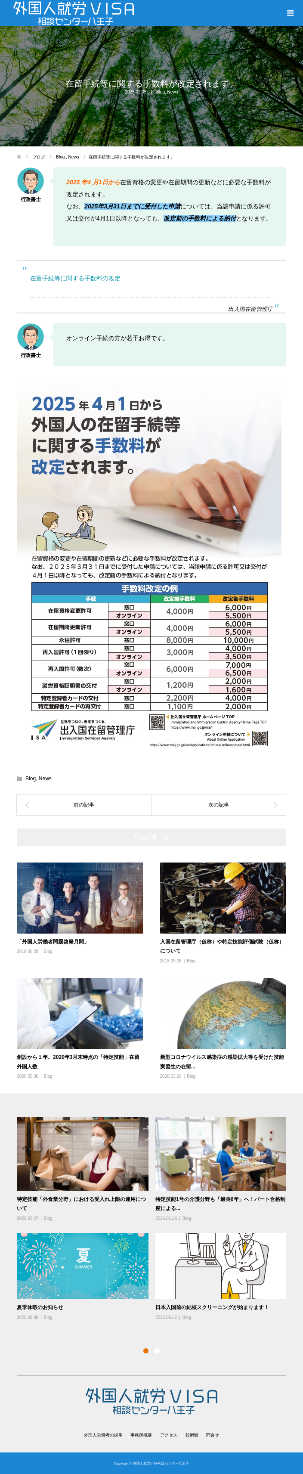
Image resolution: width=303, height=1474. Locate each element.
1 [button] (145, 1350)
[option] (155, 1219)
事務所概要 (141, 1435)
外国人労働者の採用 (103, 1435)
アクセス (168, 1435)
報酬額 (192, 1435)
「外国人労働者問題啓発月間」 (53, 942)
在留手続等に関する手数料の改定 (75, 278)
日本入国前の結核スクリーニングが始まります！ (212, 1307)
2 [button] (157, 1350)
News (172, 92)
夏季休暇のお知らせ (40, 1307)
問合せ (212, 1435)
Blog (160, 92)
